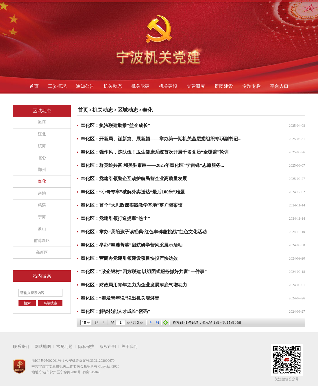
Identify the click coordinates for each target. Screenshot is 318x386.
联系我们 (21, 346)
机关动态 (112, 86)
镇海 (42, 146)
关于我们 (129, 346)
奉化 (42, 181)
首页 (34, 86)
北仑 (42, 158)
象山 (42, 229)
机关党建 (140, 86)
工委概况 (57, 86)
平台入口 (279, 86)
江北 (42, 134)
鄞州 (42, 169)
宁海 (42, 217)
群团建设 (224, 86)
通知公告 (85, 86)
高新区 (42, 252)
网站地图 (43, 346)
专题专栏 (251, 86)
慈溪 (42, 205)
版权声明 (108, 346)
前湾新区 (42, 240)
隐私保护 (86, 346)
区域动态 (127, 110)
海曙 (42, 122)
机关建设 (168, 86)
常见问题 (64, 346)
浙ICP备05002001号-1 (48, 361)
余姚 (42, 193)
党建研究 (196, 86)
